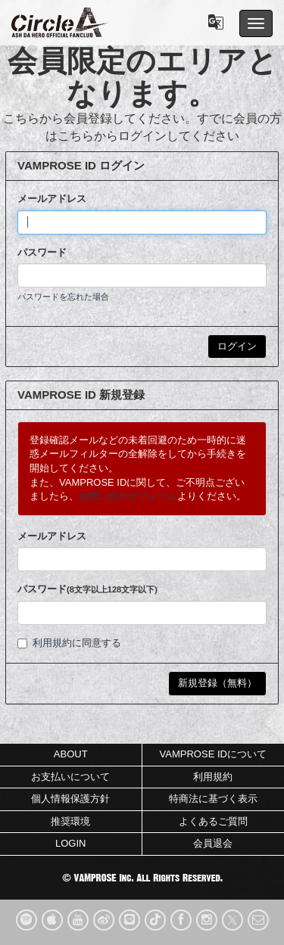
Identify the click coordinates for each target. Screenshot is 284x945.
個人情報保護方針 (70, 798)
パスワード (42, 252)
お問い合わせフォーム (128, 496)
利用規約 (52, 642)
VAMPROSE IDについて (213, 754)
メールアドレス (51, 198)
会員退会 (213, 843)
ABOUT (71, 754)
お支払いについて (70, 776)
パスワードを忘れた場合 (63, 296)
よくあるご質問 (213, 821)
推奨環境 (70, 821)
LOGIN (70, 843)
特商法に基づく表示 (213, 798)
